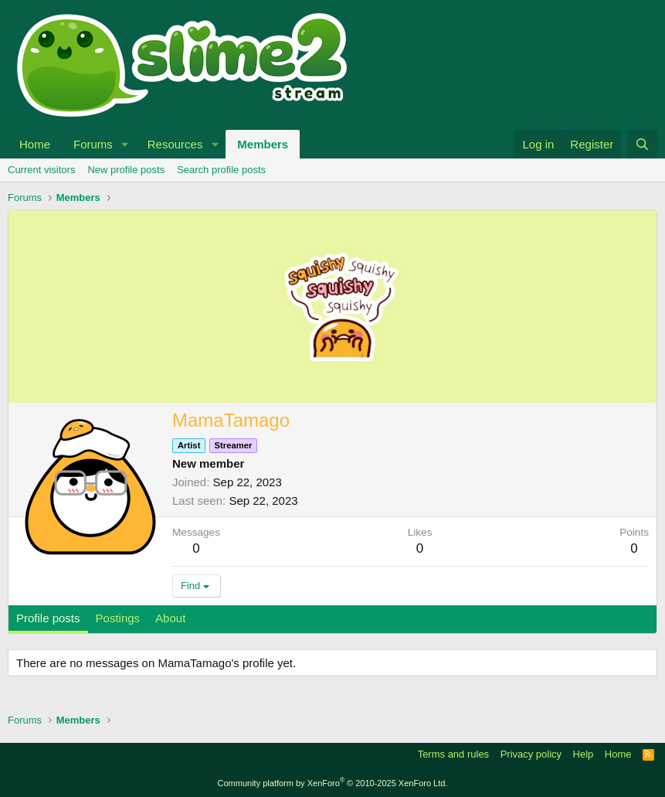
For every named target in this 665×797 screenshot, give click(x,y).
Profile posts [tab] (48, 618)
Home (34, 144)
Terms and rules (453, 754)
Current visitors (41, 169)
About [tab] (170, 618)
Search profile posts (221, 169)
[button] (125, 144)
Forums (93, 144)
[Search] (642, 144)
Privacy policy (531, 754)
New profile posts (126, 169)
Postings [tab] (118, 618)
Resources (175, 144)
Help (583, 754)
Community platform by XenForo (333, 783)
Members (262, 144)
